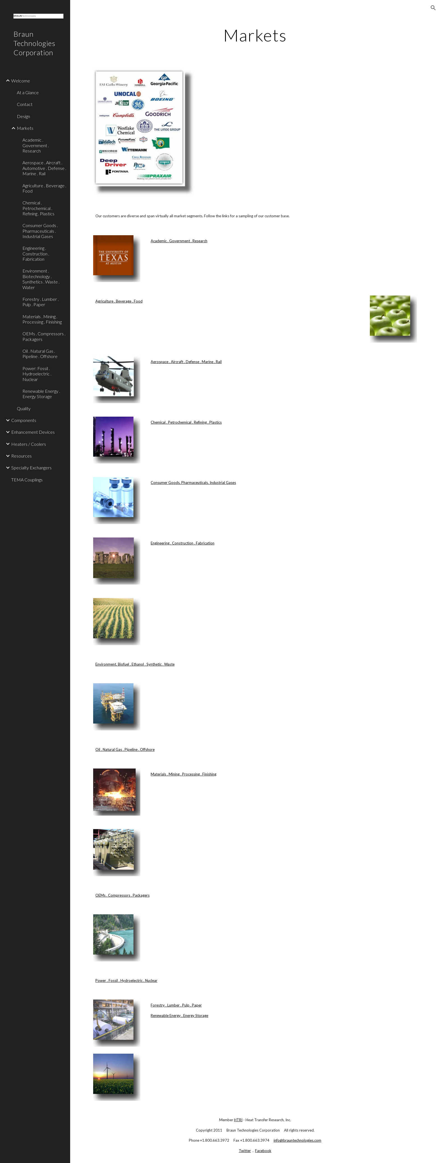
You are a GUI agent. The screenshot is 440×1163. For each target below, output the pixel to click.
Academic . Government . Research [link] (35, 145)
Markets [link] (25, 128)
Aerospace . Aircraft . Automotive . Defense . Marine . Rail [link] (44, 168)
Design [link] (23, 116)
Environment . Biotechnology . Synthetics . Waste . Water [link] (40, 279)
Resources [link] (21, 455)
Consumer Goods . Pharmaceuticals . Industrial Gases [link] (40, 231)
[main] (255, 35)
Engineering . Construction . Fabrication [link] (35, 253)
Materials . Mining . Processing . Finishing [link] (42, 319)
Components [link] (23, 420)
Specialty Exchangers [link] (31, 467)
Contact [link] (25, 104)
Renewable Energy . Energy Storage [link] (41, 393)
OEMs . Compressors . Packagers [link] (43, 336)
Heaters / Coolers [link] (28, 444)
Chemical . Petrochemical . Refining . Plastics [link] (38, 208)
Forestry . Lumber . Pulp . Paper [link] (40, 301)
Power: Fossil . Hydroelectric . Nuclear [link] (36, 374)
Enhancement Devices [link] (33, 432)
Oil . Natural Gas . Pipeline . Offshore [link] (40, 353)
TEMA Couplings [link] (27, 479)
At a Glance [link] (28, 92)
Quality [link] (24, 408)
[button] (433, 8)
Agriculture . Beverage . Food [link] (44, 188)
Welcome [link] (20, 80)
